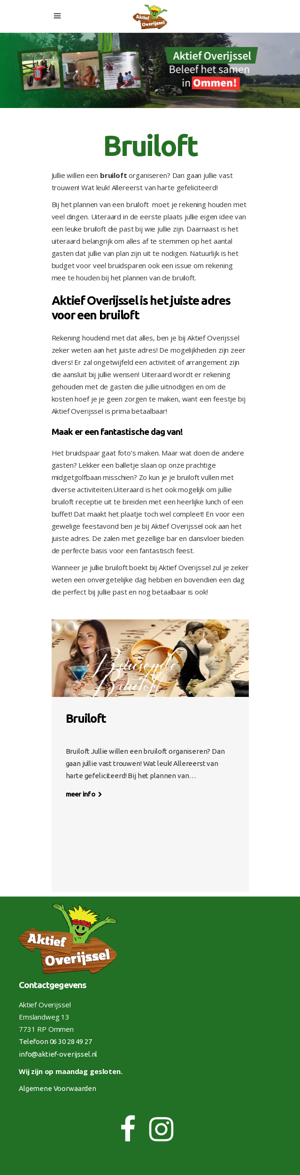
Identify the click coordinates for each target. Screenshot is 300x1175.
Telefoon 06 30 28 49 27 (55, 1041)
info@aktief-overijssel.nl (58, 1054)
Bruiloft (86, 718)
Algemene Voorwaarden (57, 1088)
